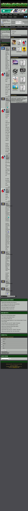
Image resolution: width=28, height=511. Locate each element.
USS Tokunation (22, 91)
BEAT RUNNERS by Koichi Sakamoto (8, 305)
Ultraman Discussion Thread (6, 327)
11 (10, 296)
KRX (24, 51)
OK (3, 345)
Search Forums (4, 356)
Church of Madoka (15, 64)
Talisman (7, 50)
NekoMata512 (17, 99)
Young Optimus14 (19, 100)
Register (6, 26)
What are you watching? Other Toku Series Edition (10, 331)
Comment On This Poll (5, 352)
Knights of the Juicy (15, 75)
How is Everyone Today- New (6, 318)
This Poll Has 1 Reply (5, 353)
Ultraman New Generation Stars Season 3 (9, 302)
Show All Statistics (24, 35)
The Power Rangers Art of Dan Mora (8, 307)
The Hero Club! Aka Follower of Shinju (15, 83)
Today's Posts (19, 26)
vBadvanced (15, 367)
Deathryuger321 (14, 98)
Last (14, 296)
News (6, 14)
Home (3, 14)
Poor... (4, 348)
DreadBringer (19, 98)
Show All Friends (24, 55)
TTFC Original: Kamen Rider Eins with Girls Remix (10, 304)
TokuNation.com (5, 19)
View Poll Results (4, 351)
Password (13, 23)
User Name (13, 21)
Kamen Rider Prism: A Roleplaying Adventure (22, 67)
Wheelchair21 (13, 100)
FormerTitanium (24, 98)
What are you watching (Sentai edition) (8, 315)
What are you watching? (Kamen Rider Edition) (9, 326)
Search (25, 26)
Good (4, 341)
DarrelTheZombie (19, 51)
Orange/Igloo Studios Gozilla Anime (7, 308)
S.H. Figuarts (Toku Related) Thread (7, 317)
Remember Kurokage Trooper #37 (22, 73)
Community (12, 26)
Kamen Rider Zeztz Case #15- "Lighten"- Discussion (10, 323)
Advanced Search (5, 359)
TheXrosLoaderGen (9, 100)
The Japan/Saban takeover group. (22, 83)
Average (4, 343)
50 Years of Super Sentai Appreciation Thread (9, 324)
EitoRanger (14, 44)
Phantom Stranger (7, 75)
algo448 (19, 44)
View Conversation (7, 71)
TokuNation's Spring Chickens (15, 90)
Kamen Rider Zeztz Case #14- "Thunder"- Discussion (10, 329)
